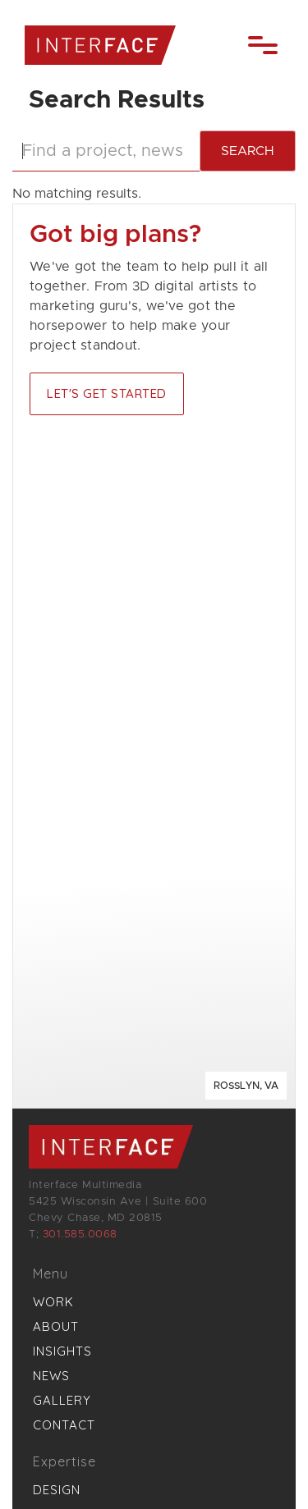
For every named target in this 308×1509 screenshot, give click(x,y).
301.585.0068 (80, 1234)
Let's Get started (107, 393)
